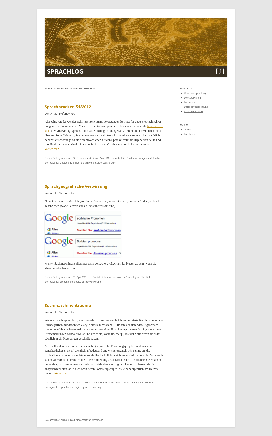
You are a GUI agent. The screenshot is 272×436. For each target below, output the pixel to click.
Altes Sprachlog (128, 277)
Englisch (75, 162)
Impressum (190, 102)
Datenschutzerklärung (196, 106)
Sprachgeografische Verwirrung (76, 186)
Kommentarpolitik (193, 111)
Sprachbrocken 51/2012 (68, 106)
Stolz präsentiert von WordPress (86, 420)
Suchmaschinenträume (68, 305)
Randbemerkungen (136, 158)
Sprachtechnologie (105, 162)
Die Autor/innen (192, 97)
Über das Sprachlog (195, 93)
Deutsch (64, 162)
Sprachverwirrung (91, 281)
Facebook (189, 134)
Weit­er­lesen (54, 149)
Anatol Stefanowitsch (110, 158)
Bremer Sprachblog (129, 382)
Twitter (187, 129)
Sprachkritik (87, 162)
